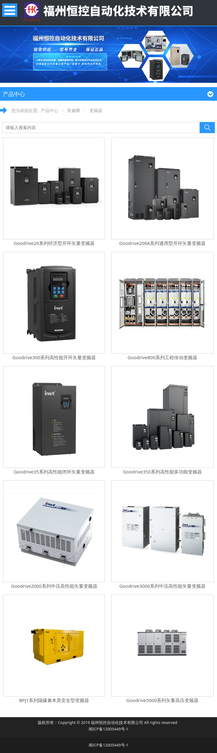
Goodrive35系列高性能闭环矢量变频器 (54, 472)
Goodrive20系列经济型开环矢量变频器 (54, 243)
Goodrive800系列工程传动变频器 (162, 357)
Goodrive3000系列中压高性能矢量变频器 (162, 586)
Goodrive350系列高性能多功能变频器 (162, 472)
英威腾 (73, 110)
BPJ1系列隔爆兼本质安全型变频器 (54, 700)
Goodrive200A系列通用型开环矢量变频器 (162, 243)
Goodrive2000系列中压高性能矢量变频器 (54, 586)
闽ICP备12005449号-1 (108, 729)
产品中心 (49, 110)
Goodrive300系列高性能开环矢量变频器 (54, 357)
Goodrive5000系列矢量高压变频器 (162, 700)
